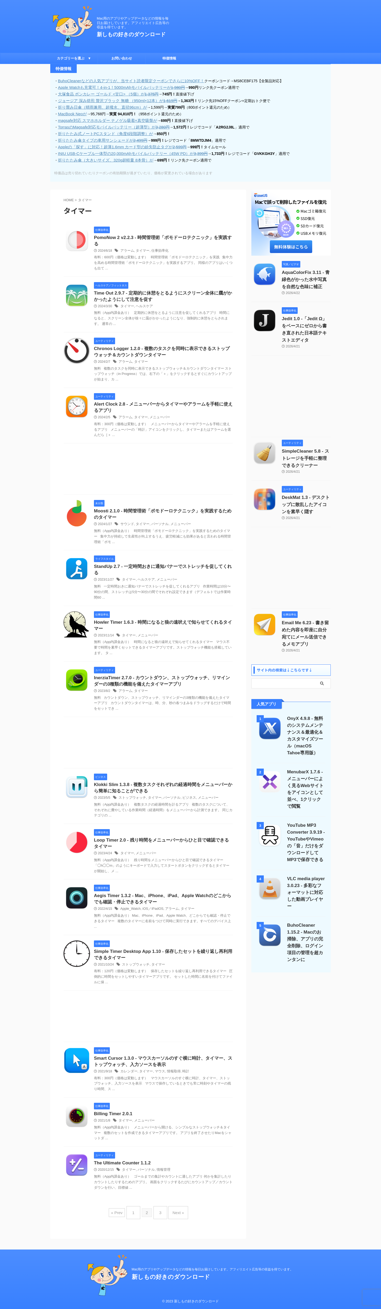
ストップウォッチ (131, 803)
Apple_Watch (129, 916)
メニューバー (156, 418)
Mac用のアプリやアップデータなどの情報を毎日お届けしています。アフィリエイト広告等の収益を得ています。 (212, 1269)
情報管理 (160, 1179)
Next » (175, 1220)
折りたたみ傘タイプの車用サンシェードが (99, 138)
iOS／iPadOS (150, 916)
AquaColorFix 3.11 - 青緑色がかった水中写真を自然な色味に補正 (306, 276)
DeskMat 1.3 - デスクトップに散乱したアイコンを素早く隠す (306, 494)
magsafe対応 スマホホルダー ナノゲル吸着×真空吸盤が (104, 119)
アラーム (126, 248)
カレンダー (128, 1080)
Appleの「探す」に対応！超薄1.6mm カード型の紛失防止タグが (118, 144)
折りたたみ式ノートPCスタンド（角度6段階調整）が (102, 131)
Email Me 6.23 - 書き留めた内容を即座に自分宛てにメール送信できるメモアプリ (306, 619)
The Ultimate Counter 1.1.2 (127, 1172)
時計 (181, 1080)
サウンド (126, 525)
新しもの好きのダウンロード (131, 34)
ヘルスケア (143, 304)
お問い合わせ (121, 58)
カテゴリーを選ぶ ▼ (74, 58)
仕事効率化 (157, 248)
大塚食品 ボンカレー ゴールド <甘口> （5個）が (105, 93)
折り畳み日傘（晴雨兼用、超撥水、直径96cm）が (99, 106)
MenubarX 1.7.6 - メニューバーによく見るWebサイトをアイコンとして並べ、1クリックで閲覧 (306, 768)
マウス (157, 1080)
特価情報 (169, 58)
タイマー (141, 248)
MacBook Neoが (71, 112)
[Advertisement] (148, 470)
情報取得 (170, 1080)
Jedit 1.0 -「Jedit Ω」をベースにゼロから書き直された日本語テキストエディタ (306, 322)
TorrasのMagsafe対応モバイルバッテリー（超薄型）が (110, 125)
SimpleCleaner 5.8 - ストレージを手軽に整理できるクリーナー (306, 448)
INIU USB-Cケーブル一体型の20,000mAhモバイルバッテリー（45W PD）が (128, 150)
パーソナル (157, 525)
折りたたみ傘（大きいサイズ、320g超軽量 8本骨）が (102, 157)
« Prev (120, 1220)
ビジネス (184, 803)
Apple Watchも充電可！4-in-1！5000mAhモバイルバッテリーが (117, 87)
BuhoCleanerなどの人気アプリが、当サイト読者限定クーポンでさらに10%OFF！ (126, 81)
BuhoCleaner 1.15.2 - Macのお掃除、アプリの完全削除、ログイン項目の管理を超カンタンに (306, 908)
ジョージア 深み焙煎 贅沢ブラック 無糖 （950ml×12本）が (113, 100)
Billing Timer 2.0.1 (116, 1123)
